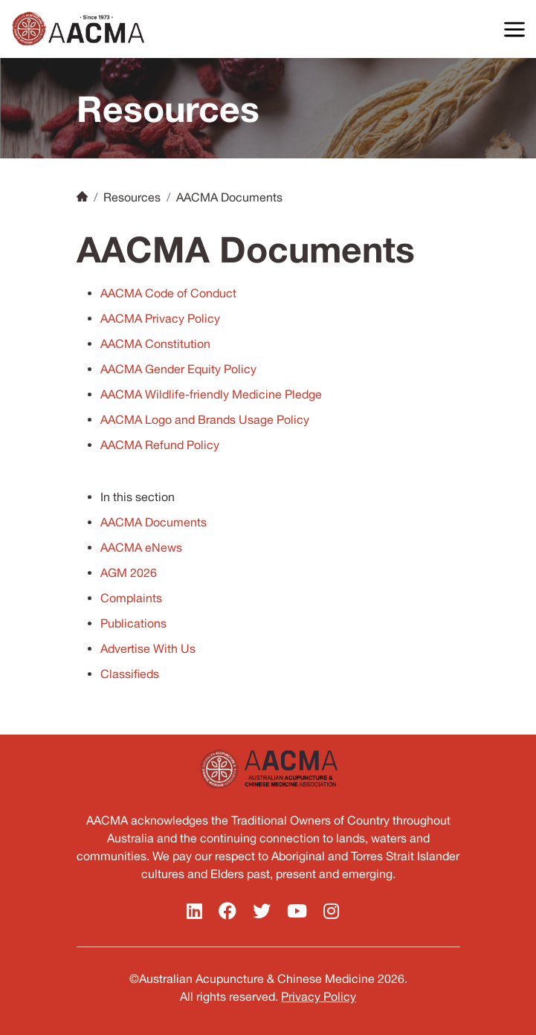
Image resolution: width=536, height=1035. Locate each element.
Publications (133, 623)
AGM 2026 (128, 572)
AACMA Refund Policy (159, 444)
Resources (132, 197)
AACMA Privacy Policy (160, 318)
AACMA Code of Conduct (168, 293)
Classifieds (129, 673)
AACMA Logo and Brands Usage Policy (204, 419)
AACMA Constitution (155, 343)
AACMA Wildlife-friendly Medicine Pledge (211, 394)
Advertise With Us (148, 648)
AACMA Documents (153, 522)
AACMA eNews (141, 547)
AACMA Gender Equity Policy (178, 368)
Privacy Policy (318, 996)
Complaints (131, 597)
